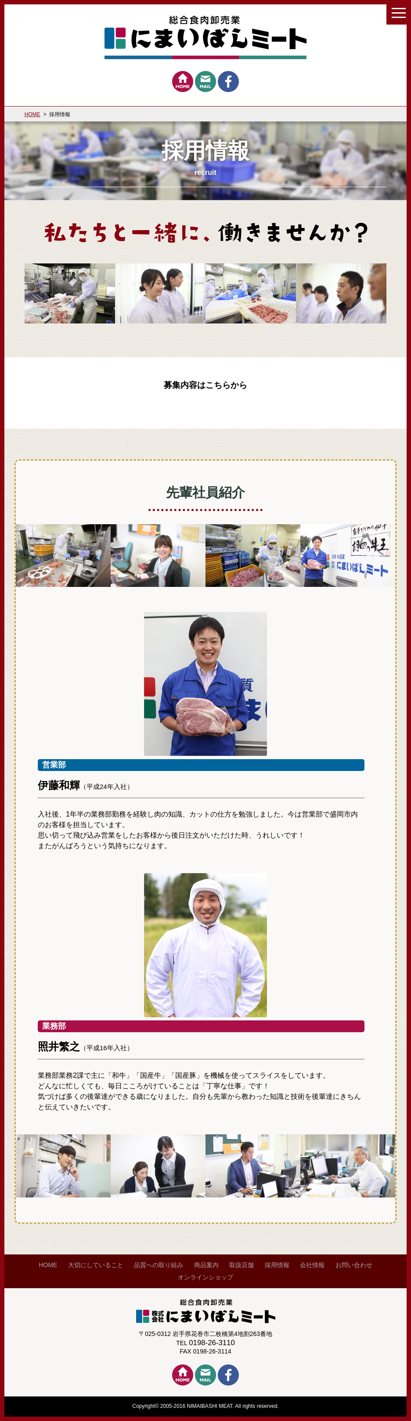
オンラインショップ (205, 1277)
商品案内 (206, 1264)
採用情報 (277, 1264)
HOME (32, 114)
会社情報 (312, 1264)
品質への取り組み (158, 1264)
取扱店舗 (241, 1264)
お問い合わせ (353, 1264)
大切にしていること (95, 1264)
